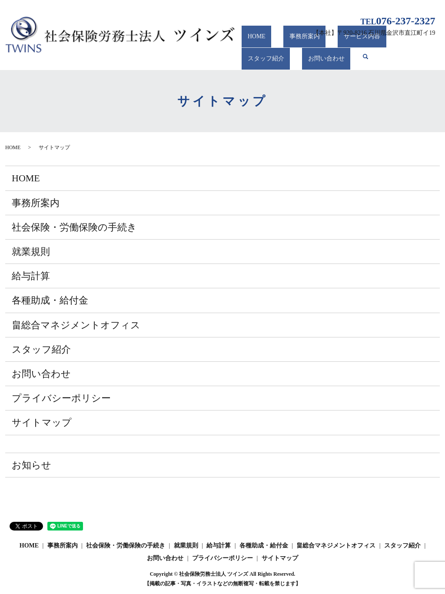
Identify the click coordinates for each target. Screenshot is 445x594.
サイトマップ (42, 422)
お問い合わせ (260, 60)
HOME (250, 44)
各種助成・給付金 (50, 300)
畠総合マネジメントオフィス (76, 325)
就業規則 (31, 251)
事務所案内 (287, 44)
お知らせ (31, 465)
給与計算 (31, 275)
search (297, 60)
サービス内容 (332, 44)
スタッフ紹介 (387, 44)
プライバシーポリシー (61, 398)
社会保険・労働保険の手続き (74, 227)
